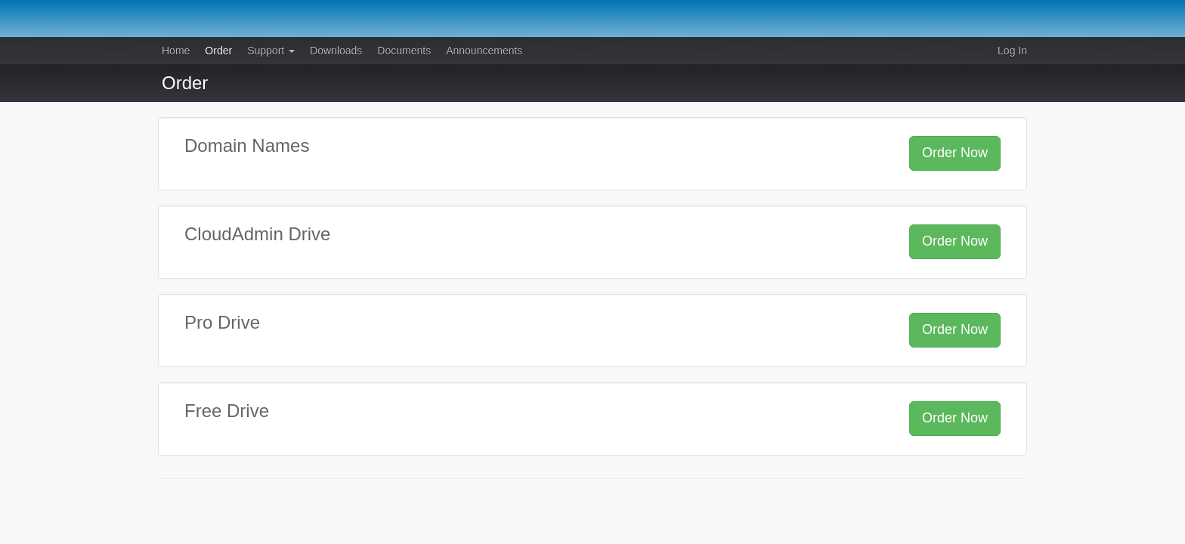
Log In (1012, 51)
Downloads (336, 51)
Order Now (955, 152)
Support (271, 51)
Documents (404, 51)
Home (176, 51)
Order (218, 51)
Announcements (484, 51)
